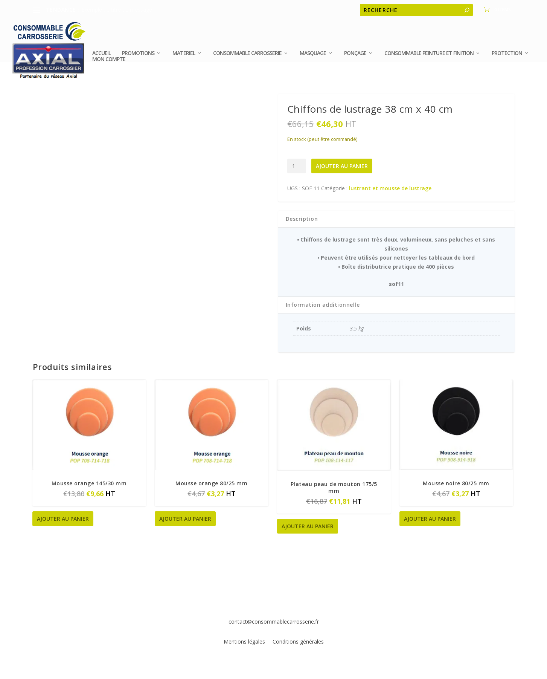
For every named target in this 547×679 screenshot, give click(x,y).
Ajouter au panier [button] (63, 518)
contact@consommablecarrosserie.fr (274, 621)
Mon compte (108, 63)
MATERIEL (183, 57)
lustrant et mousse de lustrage (390, 188)
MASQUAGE (313, 57)
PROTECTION (507, 57)
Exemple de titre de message (116, 9)
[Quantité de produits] (296, 166)
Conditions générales (298, 641)
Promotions (138, 57)
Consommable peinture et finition (429, 57)
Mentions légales (245, 641)
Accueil (101, 57)
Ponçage (355, 57)
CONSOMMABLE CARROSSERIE (247, 57)
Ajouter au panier (342, 166)
